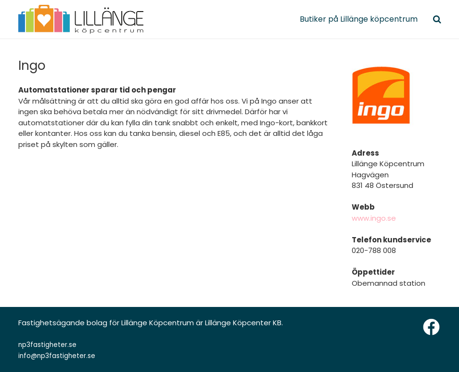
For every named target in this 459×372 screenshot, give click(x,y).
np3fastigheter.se (47, 344)
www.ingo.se (374, 218)
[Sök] (437, 19)
